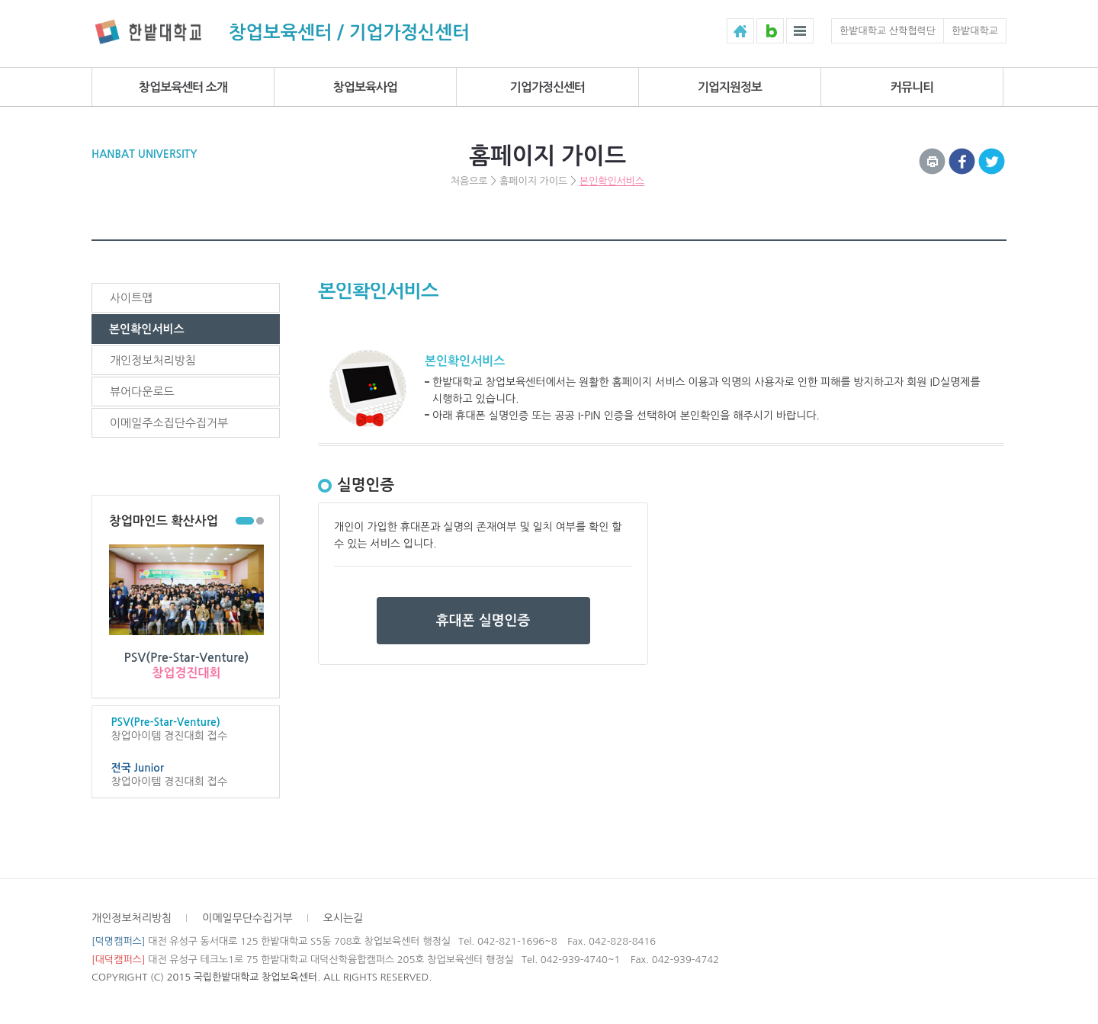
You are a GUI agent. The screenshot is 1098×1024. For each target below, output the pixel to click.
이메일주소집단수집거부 (169, 423)
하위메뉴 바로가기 (0, 0)
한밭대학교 (975, 31)
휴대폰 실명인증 (483, 621)
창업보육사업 (365, 87)
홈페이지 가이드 (533, 181)
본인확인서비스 (612, 181)
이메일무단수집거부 (247, 918)
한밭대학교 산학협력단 (888, 31)
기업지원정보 (730, 87)
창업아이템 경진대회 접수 (186, 728)
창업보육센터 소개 (183, 87)
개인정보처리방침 (153, 360)
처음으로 (469, 181)
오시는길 (343, 918)
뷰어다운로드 (142, 391)
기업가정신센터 (547, 87)
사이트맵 (131, 297)
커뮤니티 (912, 87)
